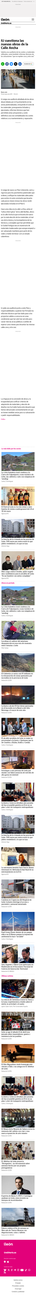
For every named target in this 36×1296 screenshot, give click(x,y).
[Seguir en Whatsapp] (29, 1270)
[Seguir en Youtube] (22, 1270)
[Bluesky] (11, 64)
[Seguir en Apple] (8, 1262)
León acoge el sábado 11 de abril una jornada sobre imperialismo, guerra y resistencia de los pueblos (15, 1034)
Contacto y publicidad (18, 1291)
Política (3, 419)
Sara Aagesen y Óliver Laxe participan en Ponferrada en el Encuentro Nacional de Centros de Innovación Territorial (17, 967)
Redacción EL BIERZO (7, 971)
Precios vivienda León (28, 1)
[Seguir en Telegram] (15, 1270)
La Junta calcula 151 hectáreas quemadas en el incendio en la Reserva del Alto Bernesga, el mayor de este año (17, 708)
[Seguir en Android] (5, 1262)
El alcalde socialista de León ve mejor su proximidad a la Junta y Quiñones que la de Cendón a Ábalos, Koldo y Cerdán (17, 740)
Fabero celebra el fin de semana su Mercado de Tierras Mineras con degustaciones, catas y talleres (15, 1230)
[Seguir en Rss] (5, 1272)
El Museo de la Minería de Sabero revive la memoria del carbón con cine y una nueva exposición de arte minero (17, 1131)
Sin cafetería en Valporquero (17, 1)
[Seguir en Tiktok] (26, 1270)
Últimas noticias (7, 976)
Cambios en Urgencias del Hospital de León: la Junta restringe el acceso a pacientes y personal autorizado (16, 902)
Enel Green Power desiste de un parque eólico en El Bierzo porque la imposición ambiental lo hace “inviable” (17, 934)
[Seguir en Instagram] (18, 1270)
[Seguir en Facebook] (11, 1270)
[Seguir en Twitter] (8, 1270)
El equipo (18, 1283)
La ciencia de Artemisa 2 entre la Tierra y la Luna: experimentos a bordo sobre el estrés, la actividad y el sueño (17, 1002)
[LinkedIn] (20, 64)
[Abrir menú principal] (33, 19)
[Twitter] (15, 64)
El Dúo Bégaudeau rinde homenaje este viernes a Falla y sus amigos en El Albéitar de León (17, 1067)
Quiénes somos (18, 1280)
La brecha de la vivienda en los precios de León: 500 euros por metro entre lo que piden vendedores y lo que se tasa (17, 541)
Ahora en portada (7, 583)
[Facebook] (7, 64)
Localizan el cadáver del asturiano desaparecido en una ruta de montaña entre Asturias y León (16, 643)
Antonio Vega (5, 546)
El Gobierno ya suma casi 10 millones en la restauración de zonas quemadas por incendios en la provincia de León (17, 676)
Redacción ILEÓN (6, 680)
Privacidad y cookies (18, 1286)
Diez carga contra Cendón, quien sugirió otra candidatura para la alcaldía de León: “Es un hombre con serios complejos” (17, 574)
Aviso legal (18, 1289)
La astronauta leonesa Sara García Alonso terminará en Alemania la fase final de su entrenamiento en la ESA (17, 870)
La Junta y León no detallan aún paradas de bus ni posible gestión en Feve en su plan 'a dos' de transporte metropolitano (17, 805)
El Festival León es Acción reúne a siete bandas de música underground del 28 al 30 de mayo (17, 509)
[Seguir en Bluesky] (5, 1270)
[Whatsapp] (2, 64)
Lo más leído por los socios (11, 449)
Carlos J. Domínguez (7, 481)
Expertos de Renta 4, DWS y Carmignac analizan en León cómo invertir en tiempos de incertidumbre (17, 1198)
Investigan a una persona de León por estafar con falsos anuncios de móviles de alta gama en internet (17, 773)
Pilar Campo (4, 648)
